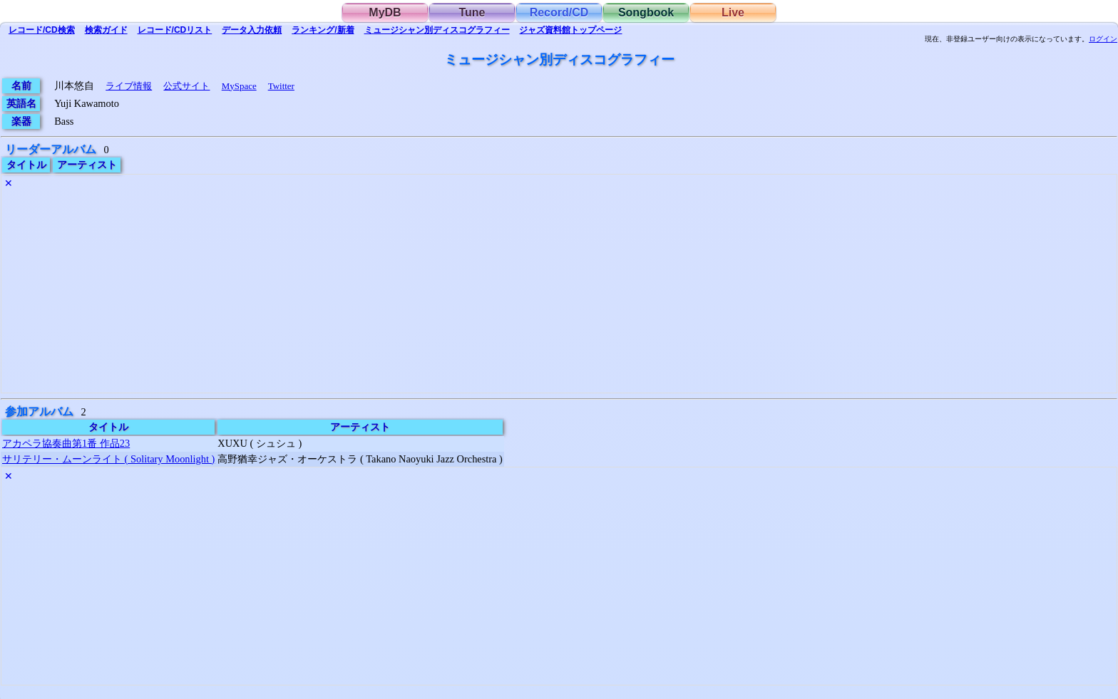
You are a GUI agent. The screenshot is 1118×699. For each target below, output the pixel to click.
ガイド (106, 30)
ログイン (1103, 39)
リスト (175, 30)
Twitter (281, 86)
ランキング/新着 (323, 30)
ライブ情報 (129, 86)
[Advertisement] (429, 293)
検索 (42, 30)
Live (733, 12)
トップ (570, 30)
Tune (471, 12)
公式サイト (186, 86)
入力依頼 (252, 30)
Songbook (646, 12)
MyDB (385, 12)
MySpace (239, 86)
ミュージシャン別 (437, 30)
